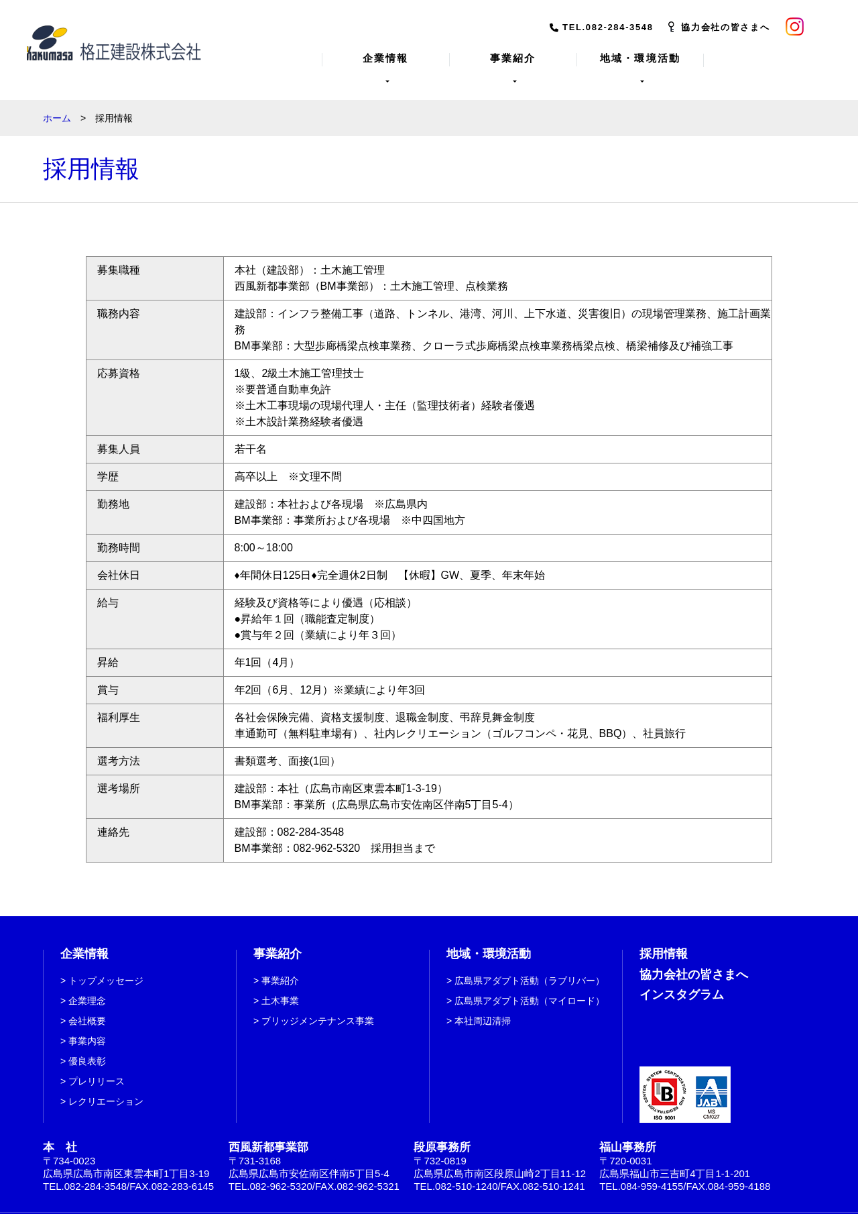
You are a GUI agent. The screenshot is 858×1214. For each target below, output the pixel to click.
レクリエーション (105, 1088)
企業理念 (87, 987)
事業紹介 (280, 967)
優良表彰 (87, 1047)
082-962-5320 (327, 834)
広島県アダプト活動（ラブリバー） (529, 967)
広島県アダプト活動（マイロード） (529, 987)
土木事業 (280, 987)
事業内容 (87, 1027)
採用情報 (663, 940)
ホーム (57, 104)
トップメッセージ (105, 967)
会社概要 (87, 1007)
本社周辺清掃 (482, 1007)
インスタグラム (681, 981)
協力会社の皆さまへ (725, 27)
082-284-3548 (311, 818)
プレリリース (96, 1067)
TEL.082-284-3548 (608, 27)
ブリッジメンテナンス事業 (317, 1007)
